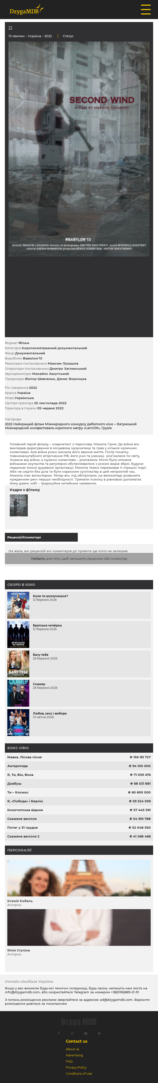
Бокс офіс (18, 748)
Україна (34, 36)
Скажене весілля (22, 819)
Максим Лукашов (63, 363)
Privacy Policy (76, 1067)
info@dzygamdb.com (22, 992)
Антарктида (17, 766)
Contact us (76, 1041)
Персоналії (19, 850)
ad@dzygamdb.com (116, 1000)
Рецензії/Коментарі (24, 537)
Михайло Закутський (50, 374)
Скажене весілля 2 (23, 836)
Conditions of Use (79, 1073)
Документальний (30, 353)
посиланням (56, 1003)
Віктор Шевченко (40, 379)
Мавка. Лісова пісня (24, 757)
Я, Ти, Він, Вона (20, 775)
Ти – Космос (18, 792)
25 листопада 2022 (50, 403)
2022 (33, 388)
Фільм (24, 343)
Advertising (74, 1055)
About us (72, 1049)
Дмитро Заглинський (68, 368)
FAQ (69, 1061)
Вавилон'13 (32, 358)
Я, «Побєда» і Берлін (25, 801)
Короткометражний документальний (54, 348)
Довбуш (14, 783)
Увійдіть (38, 558)
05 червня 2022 (50, 408)
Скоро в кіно (21, 584)
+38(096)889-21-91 (125, 992)
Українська (24, 398)
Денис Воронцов (71, 379)
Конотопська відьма (25, 810)
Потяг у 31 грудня (22, 827)
